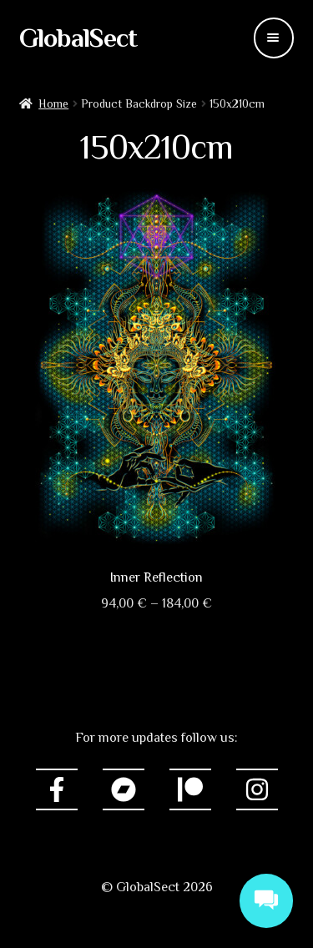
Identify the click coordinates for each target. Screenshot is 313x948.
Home (53, 103)
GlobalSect (78, 38)
